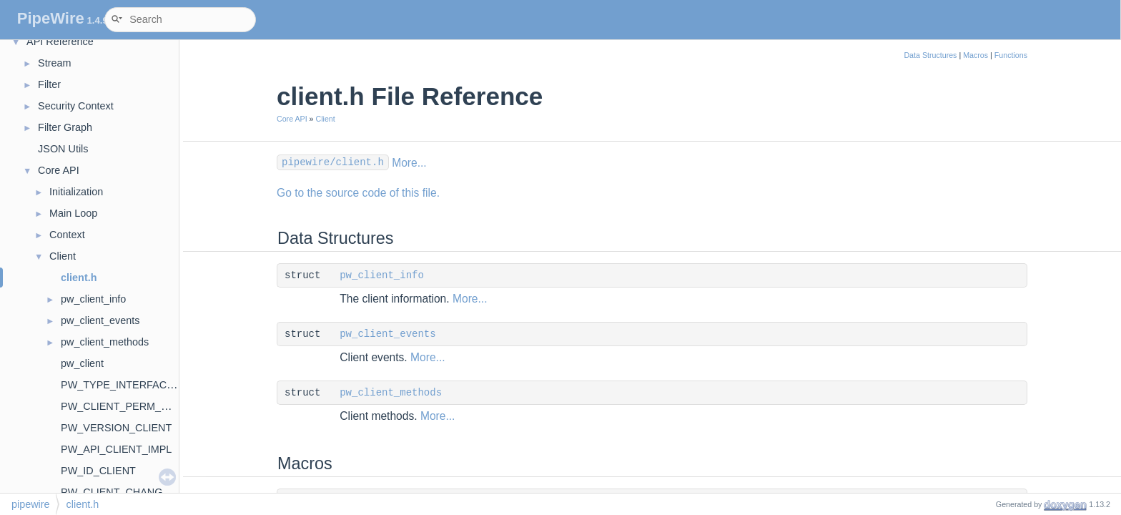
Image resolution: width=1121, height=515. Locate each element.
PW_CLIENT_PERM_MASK (125, 406)
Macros (975, 55)
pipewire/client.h (333, 162)
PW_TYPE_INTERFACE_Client (133, 385)
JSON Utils (63, 148)
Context (67, 234)
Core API (58, 170)
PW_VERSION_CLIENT (116, 427)
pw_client (82, 363)
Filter (49, 84)
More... (409, 163)
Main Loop (73, 213)
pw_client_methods (105, 342)
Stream (54, 63)
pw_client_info (93, 299)
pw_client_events (100, 320)
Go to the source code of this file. (358, 193)
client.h (79, 277)
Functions (1010, 55)
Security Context (76, 106)
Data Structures (930, 55)
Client (62, 256)
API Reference (60, 41)
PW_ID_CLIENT (98, 470)
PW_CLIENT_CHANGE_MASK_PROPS (153, 492)
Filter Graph (65, 127)
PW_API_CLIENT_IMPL (116, 449)
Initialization (76, 191)
